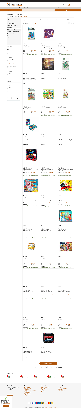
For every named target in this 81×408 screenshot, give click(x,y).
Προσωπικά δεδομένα (27, 392)
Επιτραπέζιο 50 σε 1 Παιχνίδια (46, 230)
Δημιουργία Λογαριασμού (62, 388)
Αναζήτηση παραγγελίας (45, 0)
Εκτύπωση (43, 392)
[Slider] (9, 98)
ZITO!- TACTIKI (43, 78)
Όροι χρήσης (26, 393)
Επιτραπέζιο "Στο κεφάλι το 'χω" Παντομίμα (48, 200)
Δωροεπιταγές (62, 0)
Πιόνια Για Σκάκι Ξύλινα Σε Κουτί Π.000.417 (29, 376)
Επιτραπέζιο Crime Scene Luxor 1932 (47, 291)
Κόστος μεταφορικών (27, 388)
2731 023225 (69, 4)
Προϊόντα (12, 10)
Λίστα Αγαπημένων (61, 390)
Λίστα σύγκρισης (61, 391)
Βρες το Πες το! (26, 139)
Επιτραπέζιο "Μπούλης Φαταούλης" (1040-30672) (30, 200)
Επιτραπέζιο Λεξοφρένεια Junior (15, 376)
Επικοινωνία (68, 5)
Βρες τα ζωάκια (43, 108)
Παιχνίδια (42, 390)
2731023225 (10, 388)
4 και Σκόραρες (26, 47)
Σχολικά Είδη (43, 388)
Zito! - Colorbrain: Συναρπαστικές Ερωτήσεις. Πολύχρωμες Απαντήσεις (29, 79)
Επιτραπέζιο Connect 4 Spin (28, 291)
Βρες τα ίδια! (60, 108)
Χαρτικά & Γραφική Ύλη (45, 387)
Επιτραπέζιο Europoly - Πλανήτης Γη (47, 352)
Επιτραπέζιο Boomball (62, 230)
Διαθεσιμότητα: (25, 53)
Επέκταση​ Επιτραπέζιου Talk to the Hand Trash (48, 140)
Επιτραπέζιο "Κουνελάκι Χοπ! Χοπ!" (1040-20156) (48, 170)
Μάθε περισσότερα (7, 403)
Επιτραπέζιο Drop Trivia (27, 352)
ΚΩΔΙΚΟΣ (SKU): (25, 46)
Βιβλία (42, 389)
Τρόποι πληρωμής (27, 387)
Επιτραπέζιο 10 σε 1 (26, 230)
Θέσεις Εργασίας (26, 395)
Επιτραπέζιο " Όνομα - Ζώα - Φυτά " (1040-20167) (30, 170)
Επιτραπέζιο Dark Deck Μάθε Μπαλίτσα (30, 321)
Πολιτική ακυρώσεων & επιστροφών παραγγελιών (30, 391)
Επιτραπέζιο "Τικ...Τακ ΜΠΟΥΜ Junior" (64, 200)
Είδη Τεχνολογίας (44, 391)
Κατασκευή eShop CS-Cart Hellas (50, 407)
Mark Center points (10, 395)
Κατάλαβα (5, 405)
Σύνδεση (59, 387)
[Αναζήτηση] (14, 52)
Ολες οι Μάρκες (56, 0)
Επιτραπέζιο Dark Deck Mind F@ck (64, 291)
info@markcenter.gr (10, 390)
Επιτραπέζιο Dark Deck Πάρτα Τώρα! (47, 321)
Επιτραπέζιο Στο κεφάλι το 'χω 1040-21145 (69, 376)
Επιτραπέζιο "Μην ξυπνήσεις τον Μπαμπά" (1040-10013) (65, 170)
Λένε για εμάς (72, 0)
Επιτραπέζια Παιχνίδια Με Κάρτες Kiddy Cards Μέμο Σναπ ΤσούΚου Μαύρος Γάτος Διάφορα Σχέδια (65, 140)
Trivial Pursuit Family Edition (63, 47)
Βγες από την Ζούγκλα (62, 78)
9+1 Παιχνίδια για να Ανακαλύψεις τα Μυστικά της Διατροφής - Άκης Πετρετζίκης (48, 48)
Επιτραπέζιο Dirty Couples (62, 321)
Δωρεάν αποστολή (27, 389)
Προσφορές (52, 0)
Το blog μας (67, 0)
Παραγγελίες (60, 389)
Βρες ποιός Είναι (26, 108)
